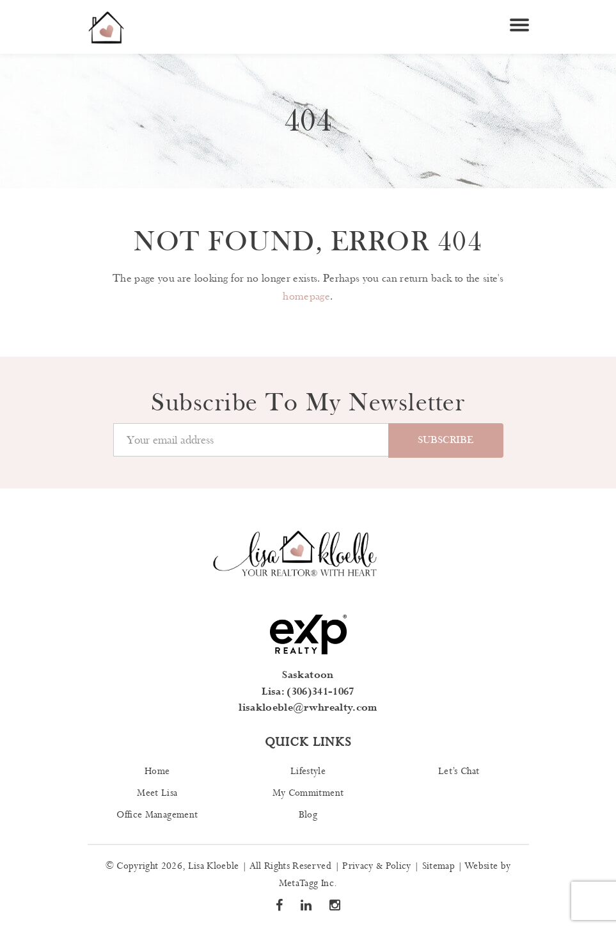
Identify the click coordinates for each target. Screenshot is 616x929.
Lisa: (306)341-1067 (308, 692)
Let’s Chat (458, 771)
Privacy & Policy (376, 866)
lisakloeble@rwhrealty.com (308, 708)
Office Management (157, 815)
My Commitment (308, 793)
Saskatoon (307, 675)
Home (157, 771)
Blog (308, 815)
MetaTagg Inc (306, 883)
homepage (306, 296)
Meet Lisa (157, 793)
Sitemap (438, 866)
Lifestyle (308, 771)
